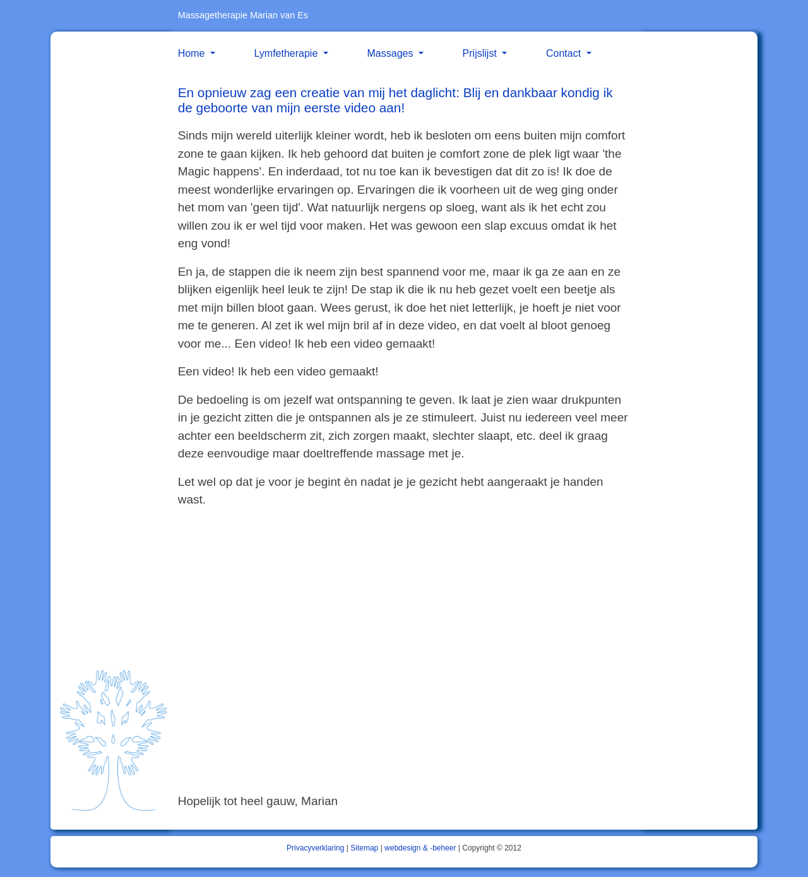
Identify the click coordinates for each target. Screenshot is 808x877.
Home (193, 53)
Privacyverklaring (315, 848)
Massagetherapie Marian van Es (243, 15)
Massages (391, 53)
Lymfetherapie (287, 53)
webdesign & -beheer (420, 848)
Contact (565, 53)
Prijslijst (481, 53)
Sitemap (364, 848)
